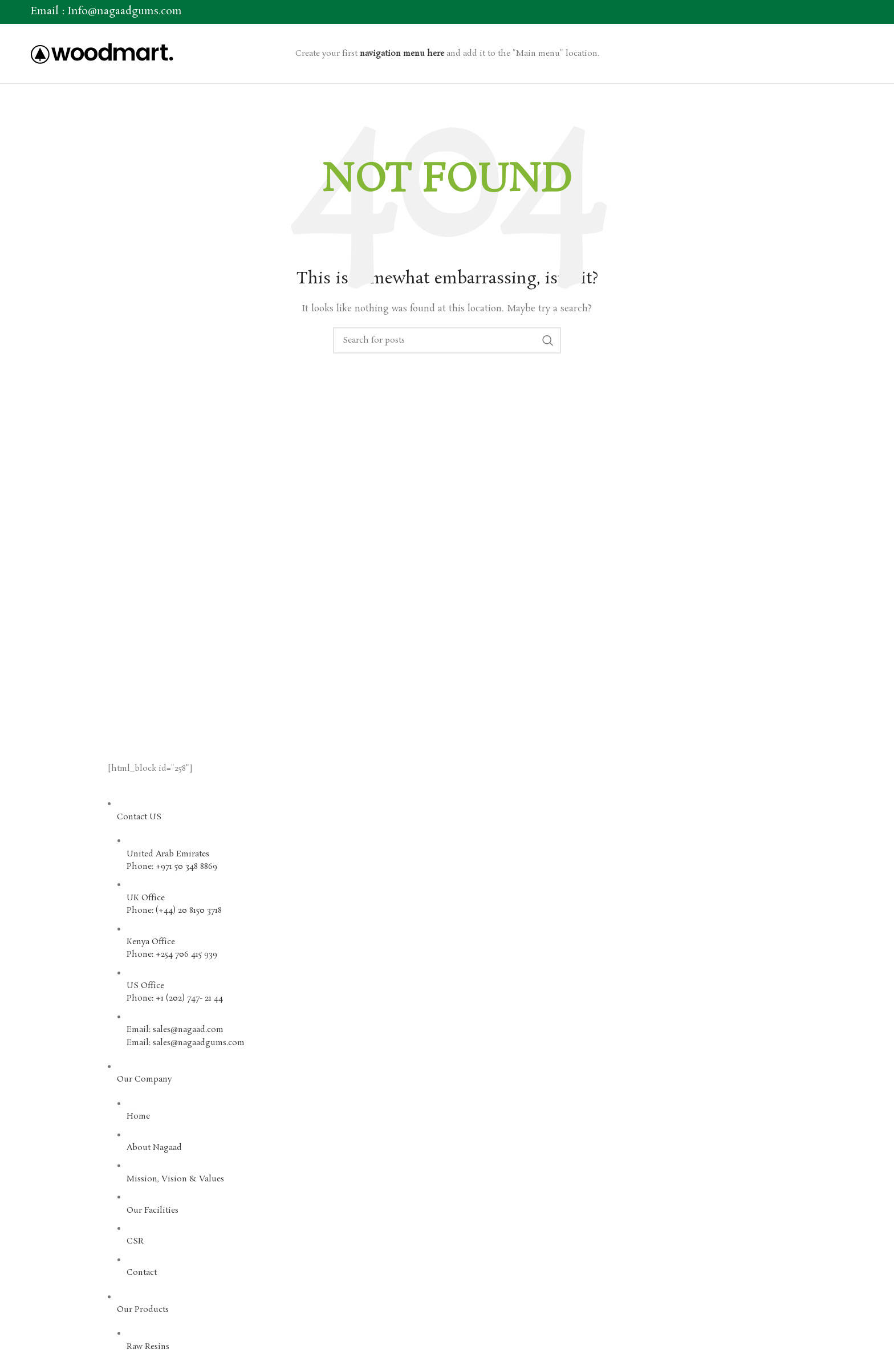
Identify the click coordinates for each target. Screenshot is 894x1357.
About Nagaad (154, 1147)
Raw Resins (148, 1346)
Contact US (139, 817)
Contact (142, 1272)
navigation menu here (402, 53)
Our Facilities (152, 1210)
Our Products (143, 1309)
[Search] (447, 340)
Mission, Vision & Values (175, 1179)
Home (138, 1116)
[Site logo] (102, 52)
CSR (135, 1241)
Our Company (144, 1079)
